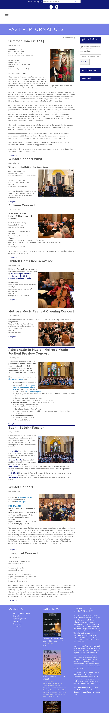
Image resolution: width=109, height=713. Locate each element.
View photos (12, 155)
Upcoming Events (19, 619)
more (44, 645)
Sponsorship (17, 624)
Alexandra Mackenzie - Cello (19, 278)
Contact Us (17, 626)
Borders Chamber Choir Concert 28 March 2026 (53, 640)
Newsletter (17, 621)
